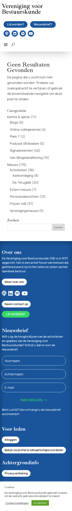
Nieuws (12, 165)
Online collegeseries (25, 129)
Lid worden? (15, 24)
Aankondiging (23, 175)
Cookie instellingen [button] (17, 503)
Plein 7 (15, 136)
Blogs (14, 122)
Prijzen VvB (18, 203)
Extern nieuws (20, 189)
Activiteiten (18, 170)
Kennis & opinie (18, 117)
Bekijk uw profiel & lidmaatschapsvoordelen (34, 450)
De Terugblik (22, 182)
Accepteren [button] (40, 502)
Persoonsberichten (24, 196)
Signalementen (21, 150)
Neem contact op (16, 304)
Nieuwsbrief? (43, 24)
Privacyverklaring (16, 473)
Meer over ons (14, 282)
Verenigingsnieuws (24, 211)
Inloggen (10, 440)
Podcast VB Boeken (24, 143)
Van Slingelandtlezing (26, 157)
